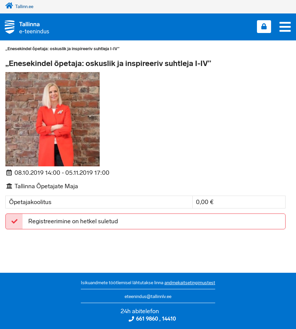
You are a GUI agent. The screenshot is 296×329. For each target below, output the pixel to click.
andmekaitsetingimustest (189, 283)
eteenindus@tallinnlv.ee (148, 296)
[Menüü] (285, 27)
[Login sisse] (264, 26)
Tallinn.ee (19, 6)
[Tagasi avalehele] (24, 26)
